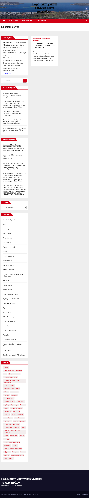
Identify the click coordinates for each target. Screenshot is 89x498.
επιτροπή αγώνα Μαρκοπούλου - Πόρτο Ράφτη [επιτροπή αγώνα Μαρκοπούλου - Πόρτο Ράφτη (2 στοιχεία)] (13, 431)
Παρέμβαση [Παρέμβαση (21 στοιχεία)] (14, 395)
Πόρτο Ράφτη (7, 350)
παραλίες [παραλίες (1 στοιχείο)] (15, 445)
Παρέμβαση (6, 335)
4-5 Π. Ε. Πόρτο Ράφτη (10, 220)
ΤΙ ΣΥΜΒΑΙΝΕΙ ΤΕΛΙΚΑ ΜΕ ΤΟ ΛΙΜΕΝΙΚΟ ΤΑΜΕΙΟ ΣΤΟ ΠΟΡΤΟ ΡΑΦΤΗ (44, 45)
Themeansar (35, 494)
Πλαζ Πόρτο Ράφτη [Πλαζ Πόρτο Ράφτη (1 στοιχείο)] (9, 398)
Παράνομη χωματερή (9, 330)
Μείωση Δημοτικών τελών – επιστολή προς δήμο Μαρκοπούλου (13, 157)
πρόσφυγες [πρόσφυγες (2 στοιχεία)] (15, 452)
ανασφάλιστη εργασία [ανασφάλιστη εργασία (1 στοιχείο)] (16, 408)
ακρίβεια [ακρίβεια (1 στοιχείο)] (6, 408)
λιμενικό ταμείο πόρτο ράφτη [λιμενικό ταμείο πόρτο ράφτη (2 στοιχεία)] (12, 442)
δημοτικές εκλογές (8, 265)
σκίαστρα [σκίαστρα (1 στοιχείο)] (22, 452)
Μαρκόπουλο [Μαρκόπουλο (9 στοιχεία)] (14, 392)
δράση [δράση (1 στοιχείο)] (24, 427)
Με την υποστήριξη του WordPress (10, 494)
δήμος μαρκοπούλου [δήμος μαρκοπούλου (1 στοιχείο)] (17, 414)
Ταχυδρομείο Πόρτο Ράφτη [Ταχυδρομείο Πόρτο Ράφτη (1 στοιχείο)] (11, 405)
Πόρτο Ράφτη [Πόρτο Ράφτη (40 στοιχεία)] (20, 401)
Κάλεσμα (6, 280)
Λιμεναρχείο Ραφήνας (10, 303)
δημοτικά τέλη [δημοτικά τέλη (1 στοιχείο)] (7, 421)
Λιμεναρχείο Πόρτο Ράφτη (11, 299)
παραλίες (6, 326)
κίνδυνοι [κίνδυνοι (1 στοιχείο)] (6, 435)
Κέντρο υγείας (7, 290)
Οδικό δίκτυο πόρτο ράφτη (11, 317)
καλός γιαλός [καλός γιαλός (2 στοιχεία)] (13, 435)
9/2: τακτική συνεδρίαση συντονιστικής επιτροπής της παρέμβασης (12, 95)
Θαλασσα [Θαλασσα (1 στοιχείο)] (6, 392)
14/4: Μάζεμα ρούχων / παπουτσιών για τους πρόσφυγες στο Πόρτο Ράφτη (15, 130)
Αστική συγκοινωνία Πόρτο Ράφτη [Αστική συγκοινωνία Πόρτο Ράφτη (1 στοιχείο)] (13, 370)
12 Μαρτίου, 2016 (39, 51)
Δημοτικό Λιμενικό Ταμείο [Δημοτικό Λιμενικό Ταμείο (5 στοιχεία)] (10, 377)
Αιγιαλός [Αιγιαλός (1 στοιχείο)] (6, 367)
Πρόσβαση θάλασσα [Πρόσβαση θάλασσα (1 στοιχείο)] (9, 401)
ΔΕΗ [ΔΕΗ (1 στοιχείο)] (5, 374)
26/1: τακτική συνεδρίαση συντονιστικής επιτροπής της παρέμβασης (12, 113)
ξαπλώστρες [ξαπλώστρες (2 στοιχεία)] (7, 445)
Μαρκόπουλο (7, 312)
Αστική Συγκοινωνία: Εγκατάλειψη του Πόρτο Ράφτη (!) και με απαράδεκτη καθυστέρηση (13, 121)
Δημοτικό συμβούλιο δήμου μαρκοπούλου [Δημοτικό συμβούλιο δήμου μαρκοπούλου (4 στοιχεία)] (11, 381)
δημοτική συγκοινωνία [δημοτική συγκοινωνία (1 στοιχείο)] (19, 421)
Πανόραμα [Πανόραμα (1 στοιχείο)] (6, 395)
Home (78, 494)
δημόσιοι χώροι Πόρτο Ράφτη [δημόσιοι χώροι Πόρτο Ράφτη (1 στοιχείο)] (12, 427)
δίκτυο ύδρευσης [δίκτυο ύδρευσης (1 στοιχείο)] (19, 418)
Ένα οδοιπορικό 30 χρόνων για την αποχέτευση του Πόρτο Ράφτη (12, 179)
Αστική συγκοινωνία (9, 247)
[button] (87, 21)
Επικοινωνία (41, 21)
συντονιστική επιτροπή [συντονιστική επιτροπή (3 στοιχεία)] (17, 455)
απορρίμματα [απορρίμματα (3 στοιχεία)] (7, 411)
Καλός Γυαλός (7, 285)
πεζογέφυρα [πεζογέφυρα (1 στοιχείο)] (7, 452)
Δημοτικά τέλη (7, 260)
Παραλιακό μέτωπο (9, 321)
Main (4, 224)
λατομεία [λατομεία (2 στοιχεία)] (22, 435)
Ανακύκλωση (7, 233)
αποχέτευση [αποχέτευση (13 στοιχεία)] (16, 411)
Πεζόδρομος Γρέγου (9, 339)
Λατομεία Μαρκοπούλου (10, 294)
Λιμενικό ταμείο (8, 308)
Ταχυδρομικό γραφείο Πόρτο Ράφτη (14, 355)
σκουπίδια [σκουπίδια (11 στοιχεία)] (6, 455)
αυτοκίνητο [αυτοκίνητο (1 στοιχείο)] (7, 414)
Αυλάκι (5, 251)
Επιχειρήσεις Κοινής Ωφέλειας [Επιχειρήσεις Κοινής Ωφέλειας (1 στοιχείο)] (12, 388)
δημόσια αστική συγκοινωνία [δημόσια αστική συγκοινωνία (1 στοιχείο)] (11, 424)
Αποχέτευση (7, 242)
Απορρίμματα (7, 238)
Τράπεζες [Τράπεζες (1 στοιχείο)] (22, 405)
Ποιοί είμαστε (13, 21)
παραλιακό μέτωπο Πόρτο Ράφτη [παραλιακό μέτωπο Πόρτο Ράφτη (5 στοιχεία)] (13, 448)
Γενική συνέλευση (8, 256)
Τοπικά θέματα (27, 21)
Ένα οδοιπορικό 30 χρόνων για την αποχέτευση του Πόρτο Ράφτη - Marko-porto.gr (14, 175)
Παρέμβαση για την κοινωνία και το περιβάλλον (44, 7)
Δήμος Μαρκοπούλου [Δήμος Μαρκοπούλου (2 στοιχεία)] (14, 374)
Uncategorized (8, 229)
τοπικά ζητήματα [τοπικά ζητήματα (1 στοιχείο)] (8, 458)
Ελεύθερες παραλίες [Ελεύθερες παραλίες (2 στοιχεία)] (9, 385)
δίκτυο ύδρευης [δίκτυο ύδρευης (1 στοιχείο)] (8, 418)
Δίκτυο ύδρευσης (8, 270)
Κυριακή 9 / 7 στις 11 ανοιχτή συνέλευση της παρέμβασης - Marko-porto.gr (12, 146)
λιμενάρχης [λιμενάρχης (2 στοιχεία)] (7, 439)
